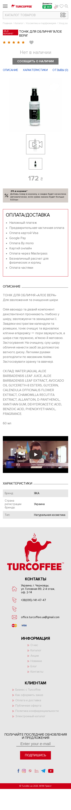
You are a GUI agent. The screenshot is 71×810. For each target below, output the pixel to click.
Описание (10, 70)
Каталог (19, 23)
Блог (33, 666)
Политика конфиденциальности (37, 711)
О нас (34, 645)
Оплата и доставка (28, 700)
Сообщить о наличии (35, 61)
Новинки (36, 661)
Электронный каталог (30, 716)
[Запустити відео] (35, 454)
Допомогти (47, 6)
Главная (7, 23)
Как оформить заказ (29, 695)
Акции (34, 656)
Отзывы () (60, 70)
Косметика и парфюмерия (41, 23)
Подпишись (35, 755)
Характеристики (35, 70)
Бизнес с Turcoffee (28, 690)
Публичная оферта (28, 706)
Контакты (36, 672)
